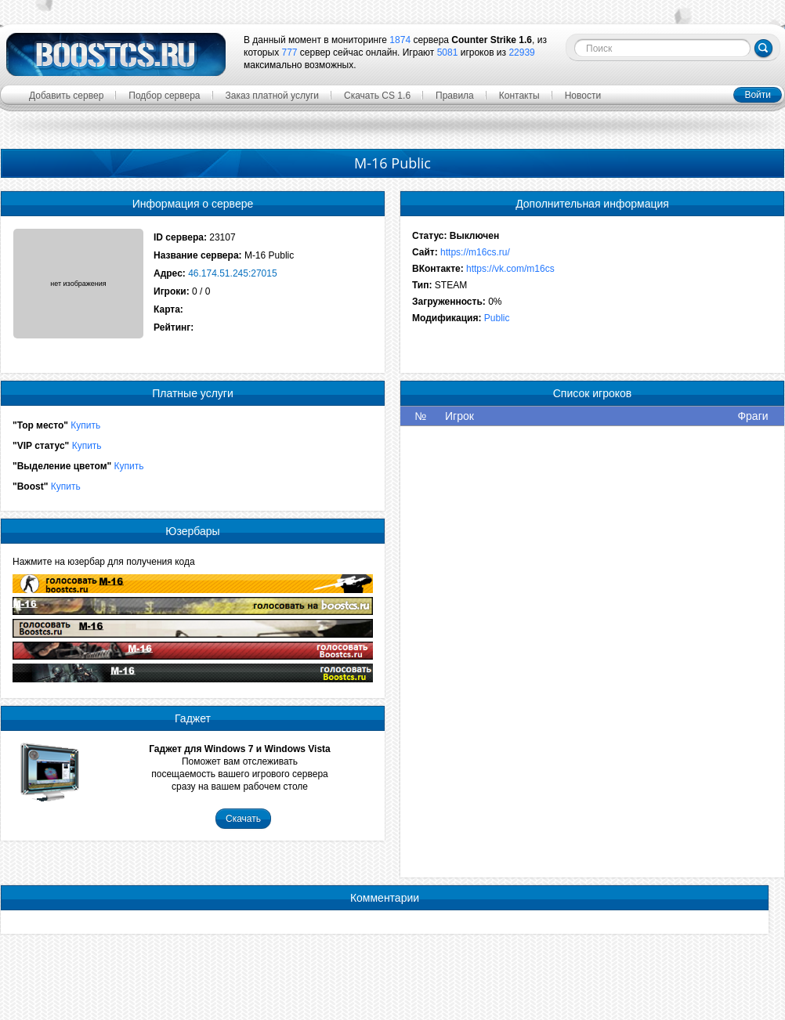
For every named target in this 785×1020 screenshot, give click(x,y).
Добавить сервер (66, 95)
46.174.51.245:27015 (232, 273)
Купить (85, 425)
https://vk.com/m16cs (510, 268)
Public (497, 318)
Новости (583, 95)
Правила (455, 95)
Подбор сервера (164, 95)
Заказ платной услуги (273, 95)
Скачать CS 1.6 (377, 95)
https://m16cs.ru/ (475, 252)
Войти (757, 94)
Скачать (243, 818)
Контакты (519, 95)
